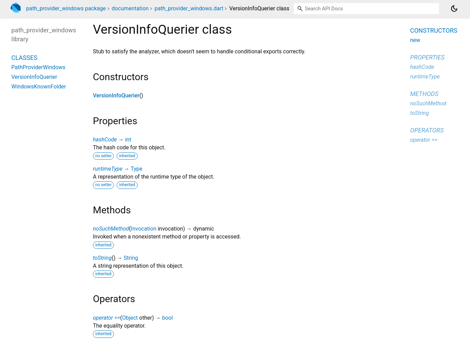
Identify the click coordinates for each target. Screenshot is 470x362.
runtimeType (107, 169)
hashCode (105, 139)
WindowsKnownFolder (38, 86)
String (131, 258)
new (415, 40)
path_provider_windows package (66, 8)
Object (130, 318)
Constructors (433, 30)
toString (102, 258)
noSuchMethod (111, 228)
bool (167, 318)
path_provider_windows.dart (188, 8)
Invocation (143, 228)
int (128, 139)
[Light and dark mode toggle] (454, 8)
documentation (130, 8)
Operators (427, 130)
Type (136, 169)
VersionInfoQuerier (116, 95)
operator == (106, 318)
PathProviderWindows (38, 67)
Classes (24, 57)
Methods (424, 93)
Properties (427, 57)
